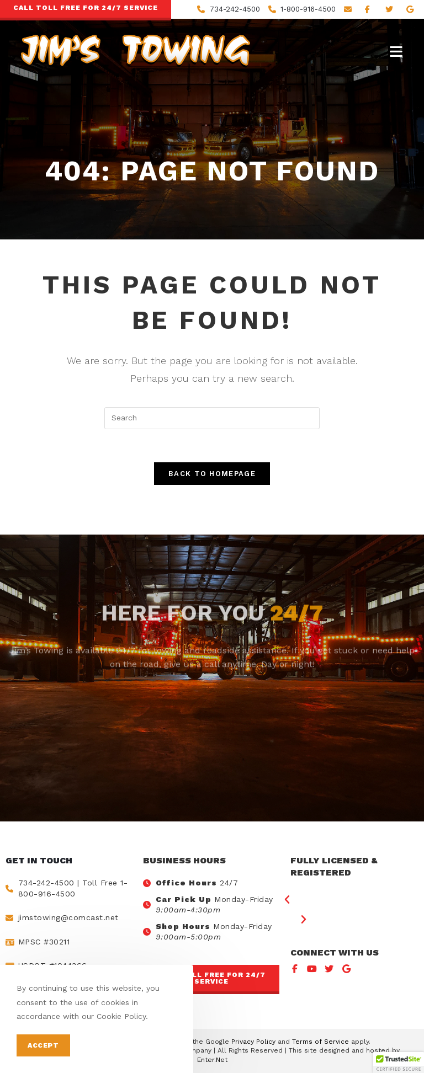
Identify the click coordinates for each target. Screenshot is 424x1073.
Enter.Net (212, 1060)
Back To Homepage (212, 473)
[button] (211, 979)
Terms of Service (320, 1041)
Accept (43, 1045)
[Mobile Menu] (396, 51)
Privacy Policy (253, 1041)
